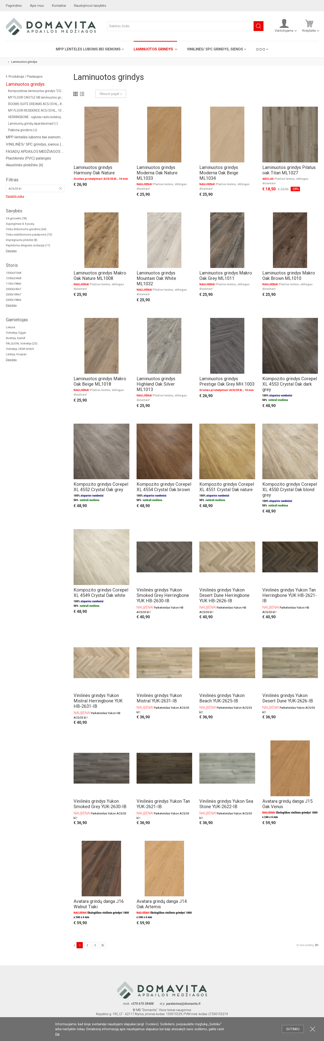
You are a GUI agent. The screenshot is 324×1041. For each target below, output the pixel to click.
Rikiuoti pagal (111, 94)
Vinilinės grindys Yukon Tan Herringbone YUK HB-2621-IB (289, 595)
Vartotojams (284, 26)
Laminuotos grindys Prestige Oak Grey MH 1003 (226, 381)
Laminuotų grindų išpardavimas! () (33, 123)
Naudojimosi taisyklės (90, 6)
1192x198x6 (13, 283)
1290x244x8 (13, 278)
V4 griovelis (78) (16, 218)
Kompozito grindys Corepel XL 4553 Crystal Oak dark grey (289, 384)
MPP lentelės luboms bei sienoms (88, 49)
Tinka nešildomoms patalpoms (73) (29, 234)
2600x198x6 (13, 299)
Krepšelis (309, 26)
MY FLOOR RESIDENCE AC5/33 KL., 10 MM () (36, 110)
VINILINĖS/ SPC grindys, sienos (215, 49)
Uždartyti (312, 1029)
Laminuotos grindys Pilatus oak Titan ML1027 (289, 170)
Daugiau (11, 250)
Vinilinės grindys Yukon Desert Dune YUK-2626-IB (287, 698)
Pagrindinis (14, 6)
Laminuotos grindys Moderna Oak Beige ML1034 (218, 173)
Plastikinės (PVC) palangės (28, 158)
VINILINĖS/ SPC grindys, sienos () (35, 144)
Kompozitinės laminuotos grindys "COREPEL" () (36, 91)
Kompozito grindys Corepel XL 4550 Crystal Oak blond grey (289, 489)
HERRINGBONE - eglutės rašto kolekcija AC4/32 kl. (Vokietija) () (36, 117)
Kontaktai (59, 6)
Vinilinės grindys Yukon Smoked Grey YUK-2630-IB (100, 803)
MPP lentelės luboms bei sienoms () (35, 137)
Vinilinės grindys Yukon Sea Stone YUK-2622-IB (226, 803)
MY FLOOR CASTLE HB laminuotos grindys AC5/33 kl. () (36, 97)
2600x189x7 (13, 294)
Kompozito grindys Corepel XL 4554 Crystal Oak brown (164, 486)
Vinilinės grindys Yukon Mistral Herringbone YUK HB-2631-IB (98, 701)
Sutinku (292, 1029)
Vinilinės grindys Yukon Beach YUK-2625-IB (222, 698)
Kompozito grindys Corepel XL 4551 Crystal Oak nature (226, 486)
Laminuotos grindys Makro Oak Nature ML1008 (100, 275)
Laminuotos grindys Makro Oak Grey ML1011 (225, 275)
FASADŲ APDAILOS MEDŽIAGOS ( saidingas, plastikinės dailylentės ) (35, 151)
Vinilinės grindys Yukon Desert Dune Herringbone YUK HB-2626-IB (224, 595)
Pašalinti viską (15, 196)
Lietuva (10, 327)
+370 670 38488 (142, 1003)
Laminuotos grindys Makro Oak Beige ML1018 (100, 381)
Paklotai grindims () (22, 130)
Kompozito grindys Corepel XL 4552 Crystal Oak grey (101, 486)
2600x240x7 (13, 289)
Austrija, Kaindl (15, 338)
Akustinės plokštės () (24, 165)
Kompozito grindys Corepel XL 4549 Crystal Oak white (101, 592)
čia (57, 1034)
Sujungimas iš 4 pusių (20, 223)
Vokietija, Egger (16, 332)
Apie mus (37, 6)
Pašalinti (60, 188)
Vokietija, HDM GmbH (20, 349)
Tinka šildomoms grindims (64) (26, 229)
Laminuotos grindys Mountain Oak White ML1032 (156, 278)
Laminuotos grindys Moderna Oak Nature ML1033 (157, 173)
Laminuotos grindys (154, 49)
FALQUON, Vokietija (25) (21, 343)
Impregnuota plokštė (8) (21, 240)
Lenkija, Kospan (16, 354)
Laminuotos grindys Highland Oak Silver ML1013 (156, 384)
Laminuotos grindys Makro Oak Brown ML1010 (288, 275)
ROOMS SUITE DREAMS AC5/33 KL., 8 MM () (36, 104)
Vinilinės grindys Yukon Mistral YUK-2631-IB (159, 698)
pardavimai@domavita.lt (183, 1003)
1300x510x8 (13, 272)
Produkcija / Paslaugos (26, 76)
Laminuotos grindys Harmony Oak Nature (94, 170)
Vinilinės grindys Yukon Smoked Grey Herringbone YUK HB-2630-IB (163, 595)
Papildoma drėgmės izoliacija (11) (28, 245)
